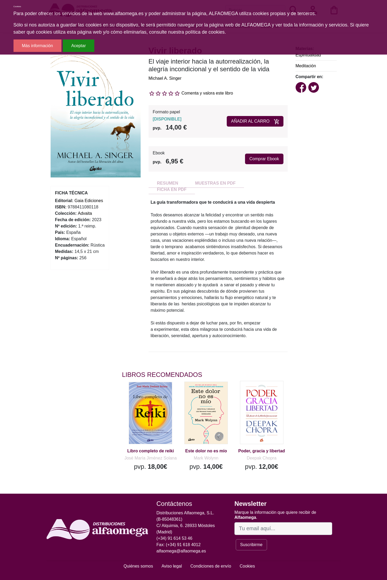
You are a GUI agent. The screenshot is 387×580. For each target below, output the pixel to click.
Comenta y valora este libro (207, 93)
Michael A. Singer (165, 78)
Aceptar (78, 45)
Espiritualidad (308, 55)
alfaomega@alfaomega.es (181, 551)
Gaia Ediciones (88, 200)
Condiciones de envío (210, 566)
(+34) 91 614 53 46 (175, 538)
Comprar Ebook (264, 159)
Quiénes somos (138, 566)
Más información (37, 45)
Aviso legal (172, 566)
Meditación (306, 66)
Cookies (247, 566)
